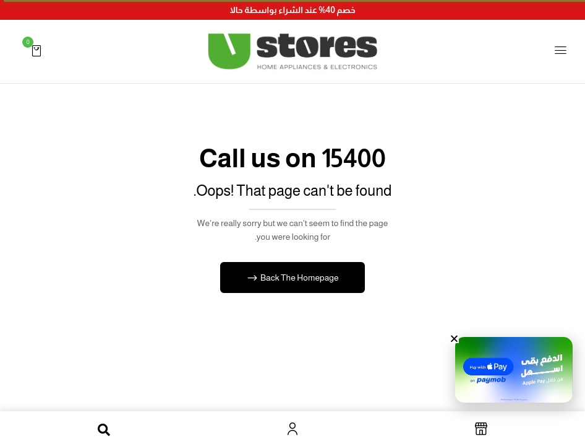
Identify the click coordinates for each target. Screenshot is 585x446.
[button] (36, 50)
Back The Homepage (298, 277)
